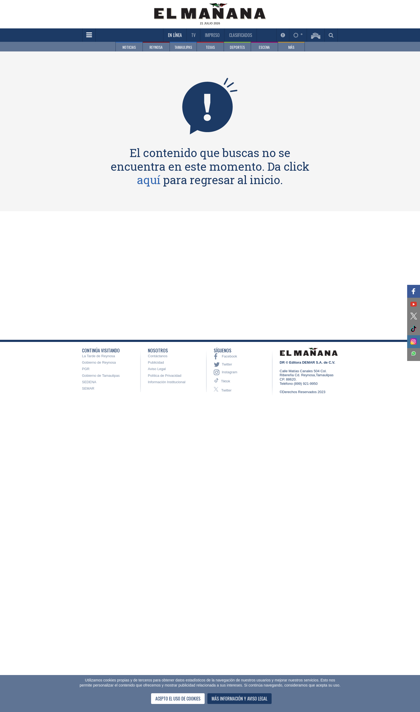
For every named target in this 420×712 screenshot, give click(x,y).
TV (193, 35)
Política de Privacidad (164, 376)
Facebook (225, 356)
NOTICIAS (129, 47)
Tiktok (225, 381)
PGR (85, 369)
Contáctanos (157, 356)
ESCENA (264, 47)
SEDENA (89, 382)
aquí (148, 179)
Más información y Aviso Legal (239, 698)
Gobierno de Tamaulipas (101, 376)
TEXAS (210, 47)
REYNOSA (156, 47)
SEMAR (88, 388)
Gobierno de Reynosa (99, 362)
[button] (413, 291)
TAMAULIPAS (183, 47)
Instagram (225, 372)
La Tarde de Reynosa (98, 356)
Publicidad (156, 362)
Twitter (223, 364)
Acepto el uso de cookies (177, 698)
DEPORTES (237, 47)
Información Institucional (166, 382)
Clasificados (240, 35)
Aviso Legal (157, 369)
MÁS (291, 47)
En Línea (175, 35)
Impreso (212, 35)
